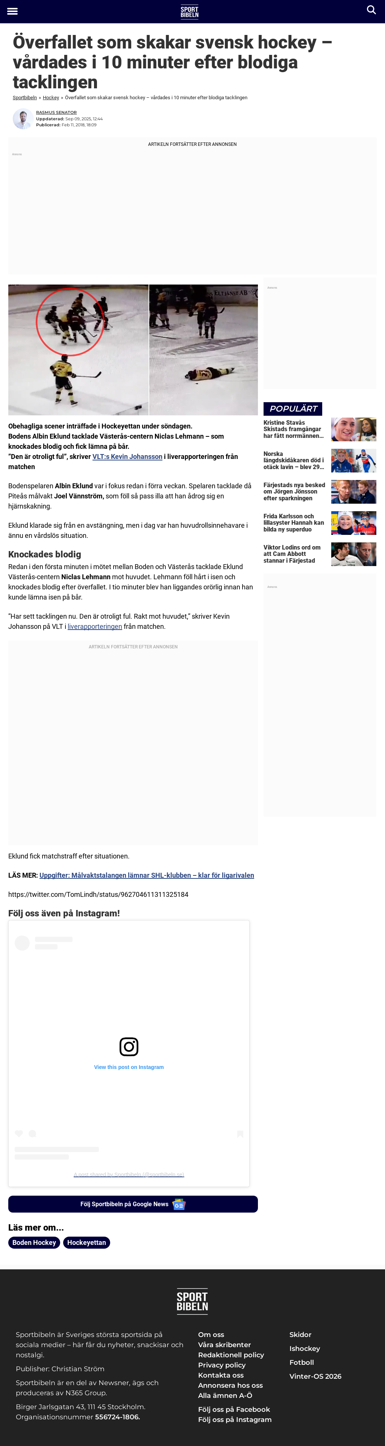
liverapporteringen (95, 626)
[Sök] (372, 11)
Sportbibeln (25, 97)
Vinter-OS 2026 (315, 1376)
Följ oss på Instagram (235, 1419)
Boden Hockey (34, 1242)
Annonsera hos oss (230, 1385)
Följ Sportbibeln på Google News (133, 1204)
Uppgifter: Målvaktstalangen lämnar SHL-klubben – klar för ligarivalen (146, 875)
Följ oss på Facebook (234, 1409)
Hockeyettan (86, 1242)
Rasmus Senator (56, 112)
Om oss (211, 1334)
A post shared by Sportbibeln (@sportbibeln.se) (129, 1175)
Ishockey (305, 1348)
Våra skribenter (224, 1344)
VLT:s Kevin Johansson (127, 456)
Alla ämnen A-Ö (225, 1395)
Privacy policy (222, 1365)
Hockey (51, 97)
